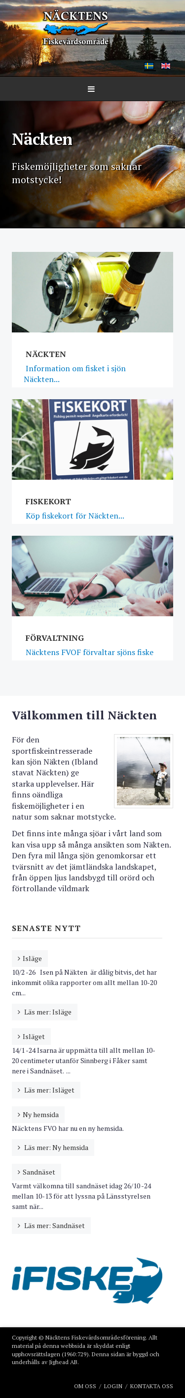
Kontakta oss (151, 1386)
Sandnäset (39, 1172)
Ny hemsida (41, 1114)
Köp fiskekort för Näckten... (74, 515)
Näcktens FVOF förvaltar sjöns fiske (88, 652)
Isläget (34, 1036)
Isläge (32, 958)
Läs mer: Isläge (47, 1011)
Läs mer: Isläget (48, 1090)
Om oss (85, 1386)
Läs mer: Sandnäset (54, 1225)
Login (113, 1386)
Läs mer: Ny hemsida (55, 1147)
